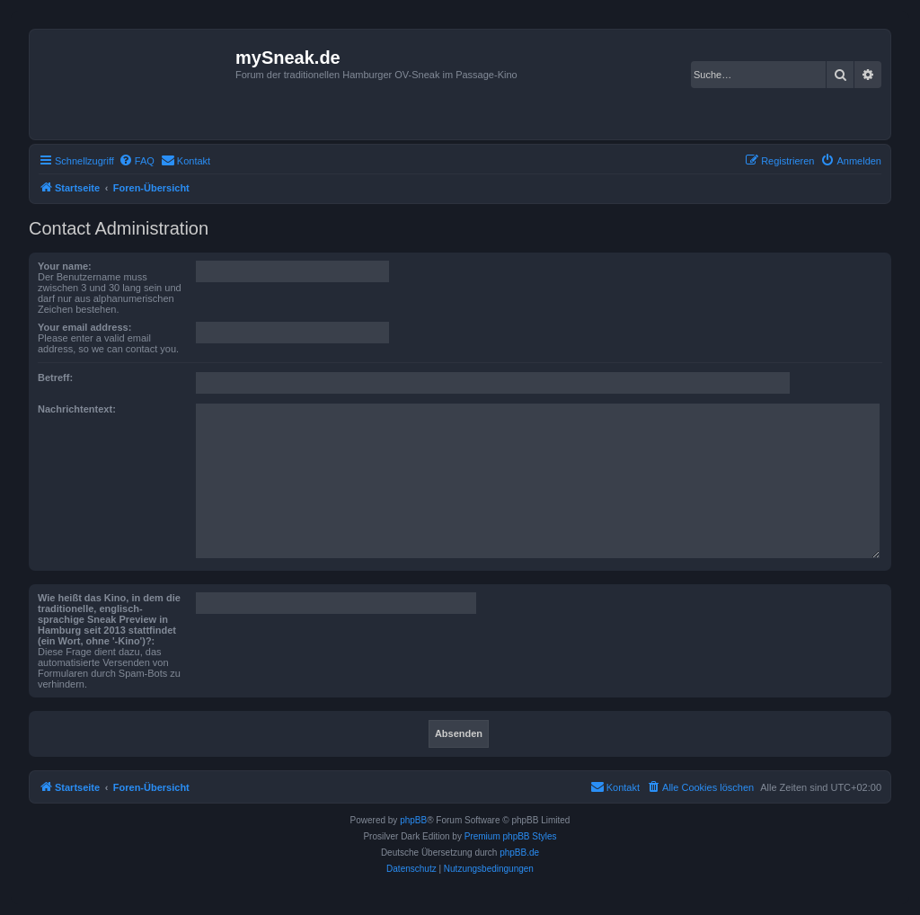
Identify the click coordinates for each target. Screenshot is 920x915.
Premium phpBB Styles (510, 836)
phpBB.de (519, 852)
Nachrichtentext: (77, 409)
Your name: (65, 266)
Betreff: (55, 377)
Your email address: (84, 327)
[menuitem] (137, 161)
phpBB (413, 820)
